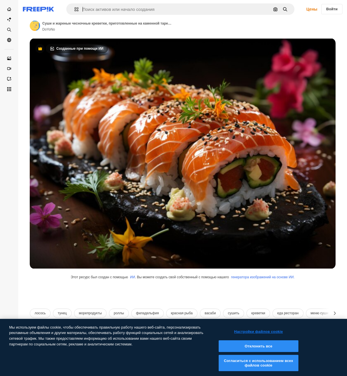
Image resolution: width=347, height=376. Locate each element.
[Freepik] (38, 9)
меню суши (319, 313)
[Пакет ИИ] (9, 19)
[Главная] (9, 9)
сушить (233, 313)
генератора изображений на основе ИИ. (262, 277)
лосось (40, 313)
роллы (119, 313)
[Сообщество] (9, 40)
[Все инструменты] (9, 89)
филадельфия (147, 313)
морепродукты (90, 313)
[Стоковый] (9, 29)
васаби (210, 313)
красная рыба (182, 313)
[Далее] (335, 313)
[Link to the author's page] (35, 26)
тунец (62, 313)
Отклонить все (258, 351)
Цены (312, 9)
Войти (332, 9)
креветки (258, 313)
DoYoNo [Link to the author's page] (48, 29)
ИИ (132, 277)
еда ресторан (288, 313)
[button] (74, 9)
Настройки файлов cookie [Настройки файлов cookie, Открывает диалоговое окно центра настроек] (258, 337)
